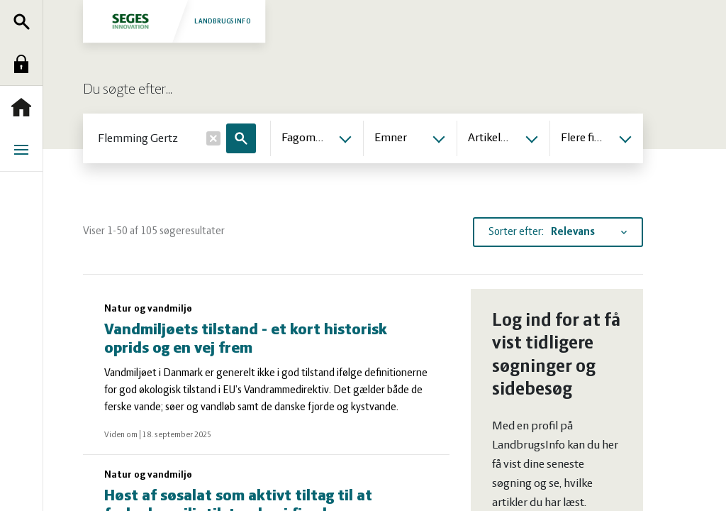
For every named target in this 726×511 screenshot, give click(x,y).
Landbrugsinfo (173, 20)
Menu (25, 149)
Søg (25, 21)
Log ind (25, 64)
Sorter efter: (516, 232)
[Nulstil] (213, 138)
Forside (25, 107)
